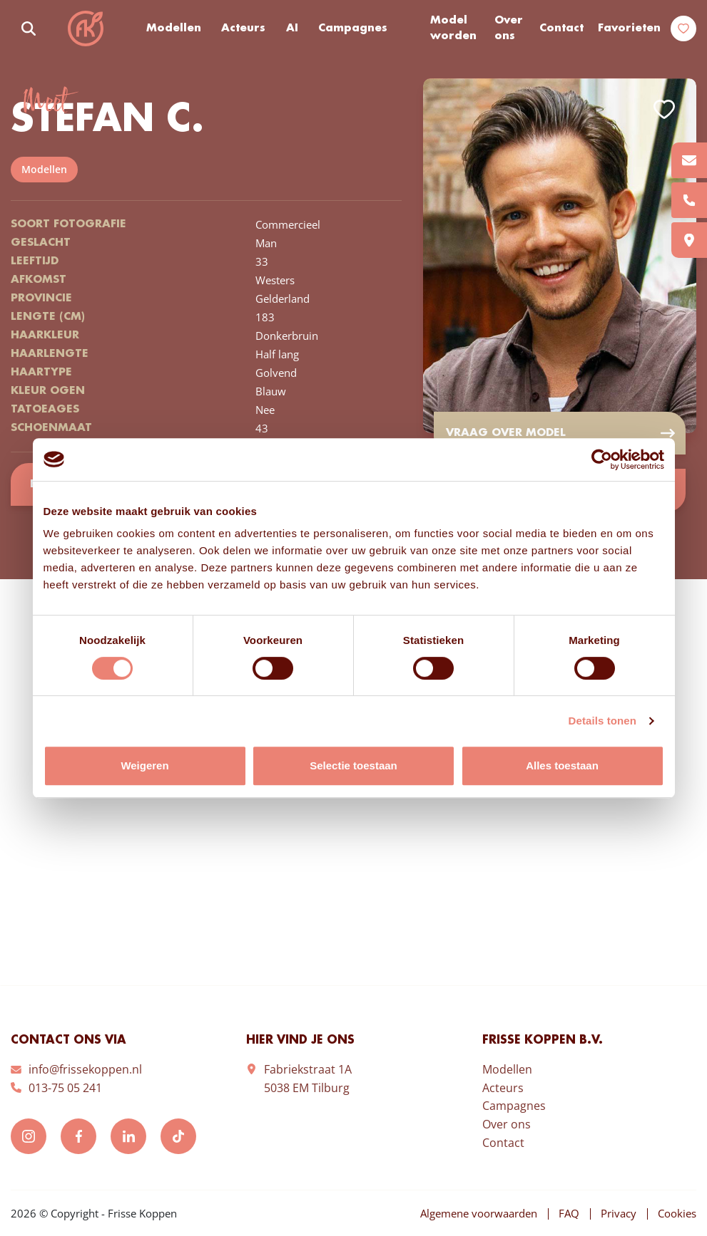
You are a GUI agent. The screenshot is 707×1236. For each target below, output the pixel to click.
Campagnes (352, 28)
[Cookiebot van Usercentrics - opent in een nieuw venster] (601, 459)
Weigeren (144, 765)
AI (292, 28)
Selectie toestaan (353, 765)
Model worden (453, 29)
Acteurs (243, 28)
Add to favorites (664, 109)
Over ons (508, 29)
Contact (561, 28)
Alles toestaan (562, 765)
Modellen (173, 28)
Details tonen (602, 721)
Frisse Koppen (85, 28)
